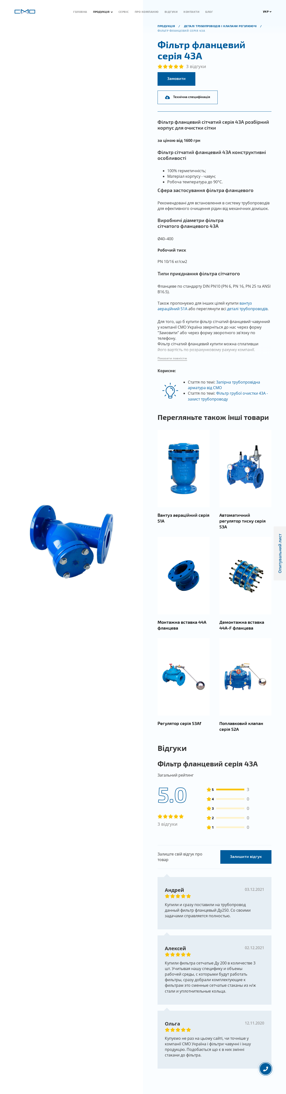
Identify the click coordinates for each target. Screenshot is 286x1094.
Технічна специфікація (187, 97)
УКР (267, 11)
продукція (167, 26)
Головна (80, 11)
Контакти (191, 11)
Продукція (101, 11)
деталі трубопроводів (247, 308)
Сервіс (124, 11)
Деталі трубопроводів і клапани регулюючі (221, 26)
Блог (209, 11)
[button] (172, 371)
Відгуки (171, 11)
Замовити (176, 78)
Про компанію (147, 11)
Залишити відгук (246, 868)
